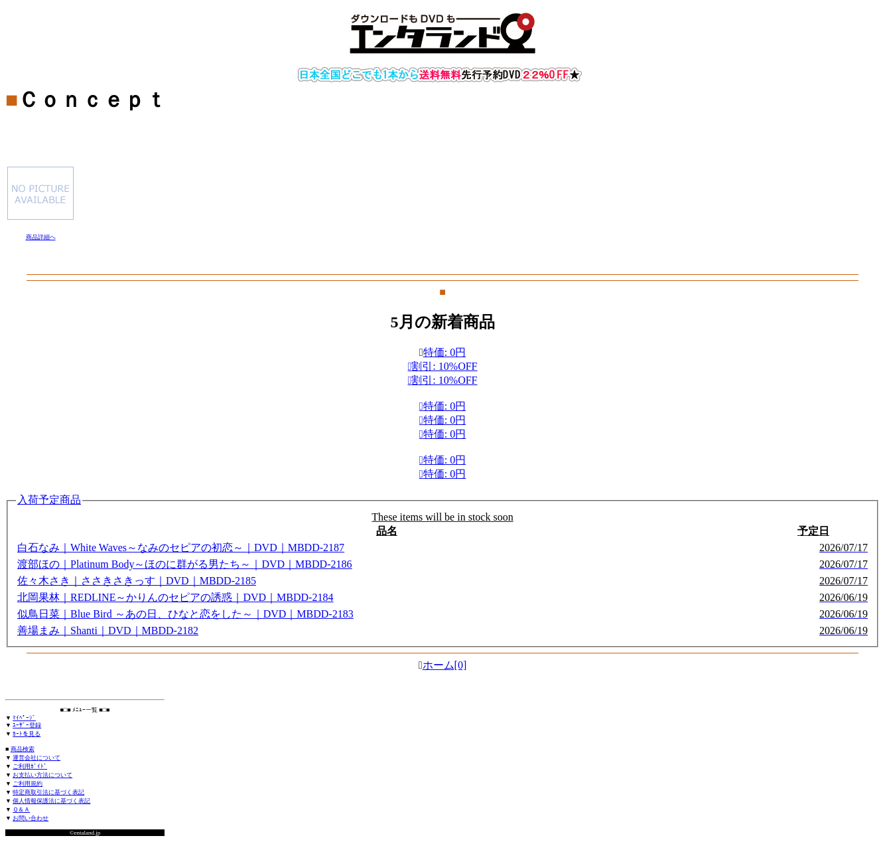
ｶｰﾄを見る (26, 733)
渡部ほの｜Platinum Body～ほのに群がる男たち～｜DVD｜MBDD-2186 (184, 564)
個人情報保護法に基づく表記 (51, 801)
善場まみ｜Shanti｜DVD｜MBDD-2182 (107, 630)
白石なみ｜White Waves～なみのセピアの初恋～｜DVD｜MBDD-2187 (180, 547)
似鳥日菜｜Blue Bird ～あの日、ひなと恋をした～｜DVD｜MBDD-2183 (185, 614)
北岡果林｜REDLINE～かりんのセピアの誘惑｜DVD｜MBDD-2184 (175, 597)
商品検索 (22, 749)
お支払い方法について (42, 775)
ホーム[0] (445, 665)
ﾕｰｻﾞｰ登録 (27, 725)
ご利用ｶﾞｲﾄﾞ (30, 766)
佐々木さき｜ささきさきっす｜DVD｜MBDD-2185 (136, 580)
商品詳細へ (41, 237)
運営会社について (36, 757)
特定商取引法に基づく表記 (48, 792)
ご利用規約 (27, 783)
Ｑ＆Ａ (21, 809)
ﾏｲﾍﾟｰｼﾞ (24, 718)
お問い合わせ (30, 818)
